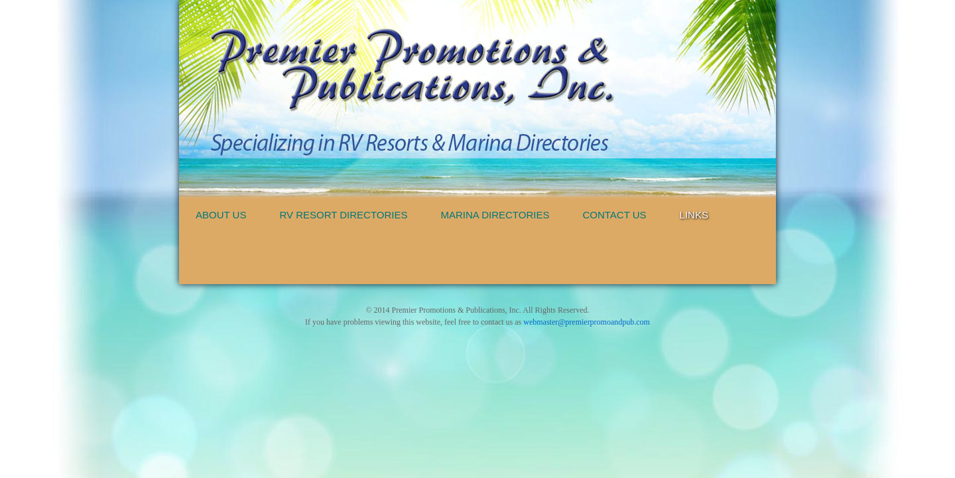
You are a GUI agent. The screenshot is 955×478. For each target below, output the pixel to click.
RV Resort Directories (343, 214)
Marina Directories (495, 214)
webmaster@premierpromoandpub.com (586, 322)
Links (694, 214)
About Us (221, 214)
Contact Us (614, 214)
